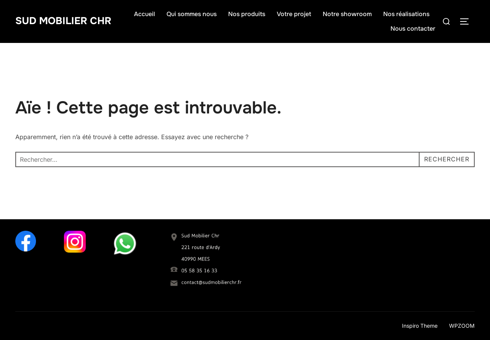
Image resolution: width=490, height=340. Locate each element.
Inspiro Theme (420, 325)
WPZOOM (462, 325)
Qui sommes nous (192, 14)
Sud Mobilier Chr (63, 21)
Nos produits (246, 14)
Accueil (144, 14)
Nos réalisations (406, 14)
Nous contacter (412, 29)
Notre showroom (347, 14)
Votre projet (294, 14)
